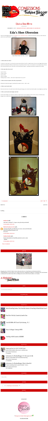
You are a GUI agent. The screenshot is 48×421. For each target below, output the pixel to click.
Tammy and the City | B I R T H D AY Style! (16, 348)
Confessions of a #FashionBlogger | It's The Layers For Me (19, 356)
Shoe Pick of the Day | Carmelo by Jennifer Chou (16, 315)
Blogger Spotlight (21, 28)
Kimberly (5, 220)
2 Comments (9, 360)
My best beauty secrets (9, 226)
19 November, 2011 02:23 (8, 233)
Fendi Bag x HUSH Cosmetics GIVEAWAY (15, 337)
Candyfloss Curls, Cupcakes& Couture (21, 35)
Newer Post (3, 205)
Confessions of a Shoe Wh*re (33, 28)
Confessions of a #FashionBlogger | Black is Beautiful (18, 363)
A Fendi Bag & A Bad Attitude (12, 385)
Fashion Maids (6, 236)
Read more (14, 351)
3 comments (5, 201)
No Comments (9, 368)
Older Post (45, 205)
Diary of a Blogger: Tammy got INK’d (14, 330)
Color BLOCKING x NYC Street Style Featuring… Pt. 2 (17, 322)
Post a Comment (6, 243)
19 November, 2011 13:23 (8, 241)
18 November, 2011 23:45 (8, 224)
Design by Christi (19, 415)
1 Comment (8, 353)
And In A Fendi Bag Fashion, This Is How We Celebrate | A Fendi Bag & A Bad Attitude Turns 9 (26, 308)
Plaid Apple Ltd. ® (28, 415)
